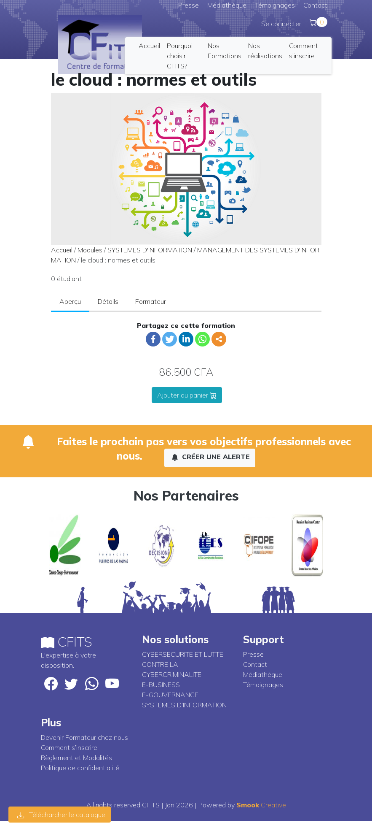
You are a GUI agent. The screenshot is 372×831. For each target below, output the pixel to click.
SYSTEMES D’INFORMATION (184, 705)
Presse (188, 5)
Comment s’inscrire (69, 747)
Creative (261, 805)
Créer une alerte (210, 456)
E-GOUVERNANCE (170, 694)
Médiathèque (226, 5)
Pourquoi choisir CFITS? (180, 55)
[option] (65, 545)
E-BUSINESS (161, 684)
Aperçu (70, 301)
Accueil (149, 45)
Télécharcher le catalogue (61, 814)
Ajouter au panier (187, 395)
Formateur (150, 301)
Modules (90, 250)
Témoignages (275, 5)
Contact (315, 5)
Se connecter (281, 23)
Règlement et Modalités (76, 757)
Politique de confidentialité (80, 767)
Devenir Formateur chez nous (84, 737)
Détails (108, 301)
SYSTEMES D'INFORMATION (149, 250)
